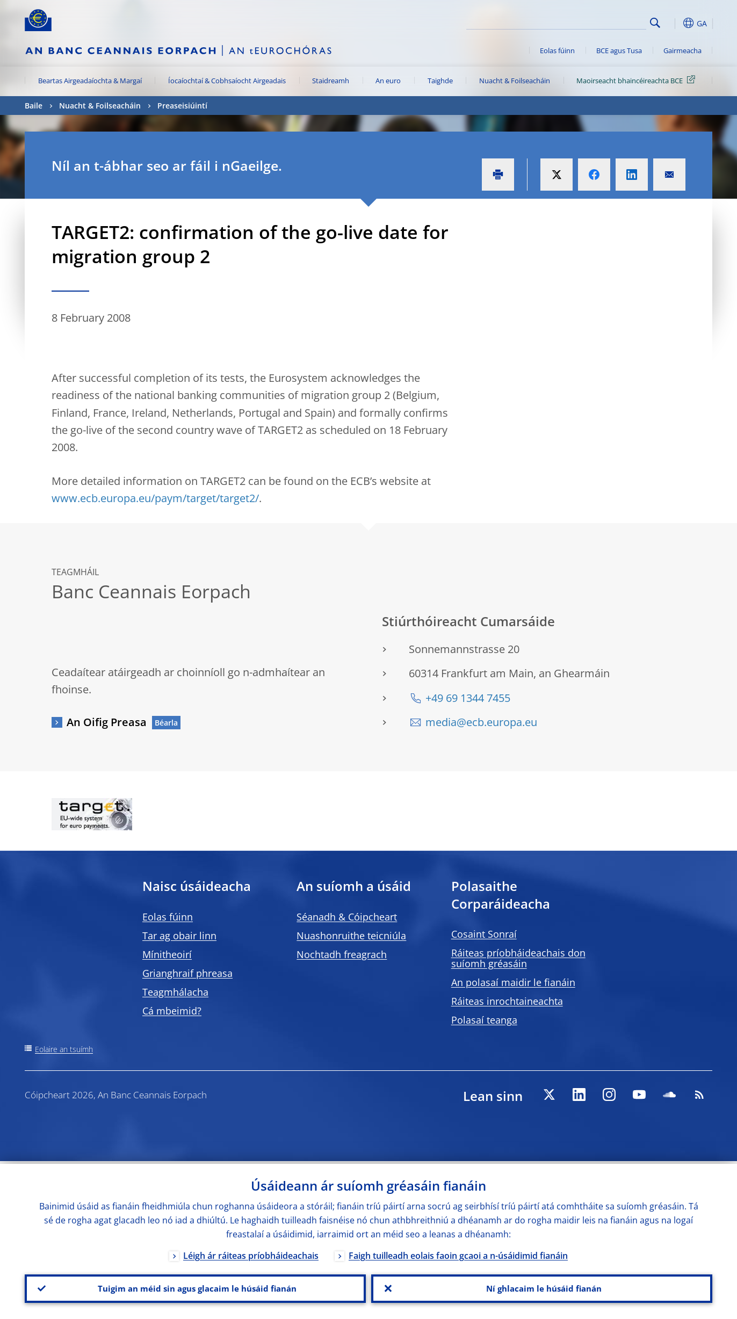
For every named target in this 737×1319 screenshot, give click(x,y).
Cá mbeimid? (171, 1010)
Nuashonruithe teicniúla (351, 935)
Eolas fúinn (557, 50)
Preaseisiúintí (182, 105)
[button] (674, 23)
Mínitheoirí (167, 954)
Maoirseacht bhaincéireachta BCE (637, 80)
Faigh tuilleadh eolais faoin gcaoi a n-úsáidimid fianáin (458, 1253)
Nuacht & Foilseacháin (514, 80)
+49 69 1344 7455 (467, 698)
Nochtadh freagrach (342, 954)
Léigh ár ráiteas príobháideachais (251, 1253)
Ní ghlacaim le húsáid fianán (542, 1287)
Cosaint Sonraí (484, 933)
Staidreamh (330, 80)
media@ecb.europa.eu (481, 722)
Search (655, 22)
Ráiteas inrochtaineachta (507, 1001)
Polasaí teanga (484, 1019)
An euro (388, 80)
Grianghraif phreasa (187, 973)
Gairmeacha (682, 50)
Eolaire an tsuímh (64, 1049)
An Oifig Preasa (107, 722)
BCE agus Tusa (619, 50)
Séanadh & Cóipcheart (347, 916)
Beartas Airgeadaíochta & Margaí (90, 80)
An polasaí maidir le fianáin (513, 982)
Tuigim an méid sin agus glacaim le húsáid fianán (195, 1287)
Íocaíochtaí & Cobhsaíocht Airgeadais (227, 80)
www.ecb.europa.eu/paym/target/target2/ (155, 498)
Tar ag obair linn (179, 935)
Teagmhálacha (175, 991)
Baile (33, 105)
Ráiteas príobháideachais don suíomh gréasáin (518, 958)
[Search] (592, 21)
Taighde (440, 80)
